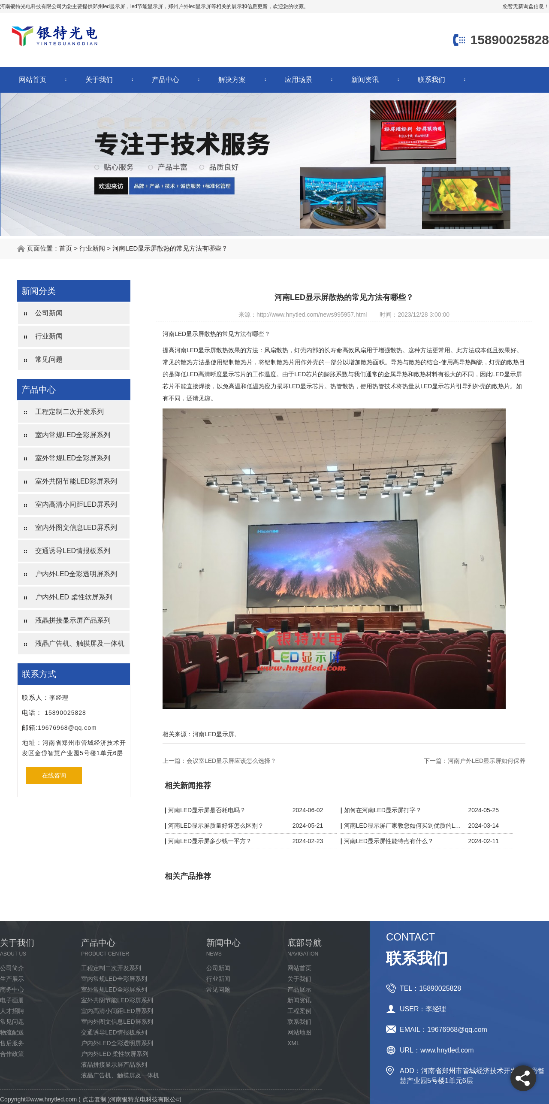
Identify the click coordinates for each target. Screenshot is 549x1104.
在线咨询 (54, 775)
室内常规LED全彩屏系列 (72, 435)
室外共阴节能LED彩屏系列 (76, 481)
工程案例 (299, 1010)
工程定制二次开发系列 (69, 411)
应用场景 (298, 79)
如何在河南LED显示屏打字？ (383, 810)
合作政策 (12, 1053)
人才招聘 (12, 1010)
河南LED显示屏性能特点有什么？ (389, 841)
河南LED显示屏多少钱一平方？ (210, 841)
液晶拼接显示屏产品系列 (73, 620)
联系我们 (431, 79)
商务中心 (12, 989)
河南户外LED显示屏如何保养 (486, 760)
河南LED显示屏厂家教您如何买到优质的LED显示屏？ (404, 825)
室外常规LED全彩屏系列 (72, 458)
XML (293, 1043)
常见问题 (49, 359)
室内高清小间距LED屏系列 (76, 504)
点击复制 (94, 1099)
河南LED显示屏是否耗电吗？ (207, 810)
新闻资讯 (365, 79)
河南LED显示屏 (213, 734)
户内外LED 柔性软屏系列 (73, 597)
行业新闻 (92, 248)
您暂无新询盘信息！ (526, 6)
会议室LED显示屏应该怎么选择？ (231, 760)
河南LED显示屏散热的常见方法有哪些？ (170, 248)
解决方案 (232, 79)
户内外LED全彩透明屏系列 (76, 574)
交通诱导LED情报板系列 (72, 550)
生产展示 (12, 978)
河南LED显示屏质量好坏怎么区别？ (216, 825)
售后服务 (12, 1043)
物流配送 (12, 1032)
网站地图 (299, 1032)
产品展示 (299, 989)
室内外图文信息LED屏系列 (76, 527)
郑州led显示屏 (109, 6)
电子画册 (12, 1000)
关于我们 (99, 79)
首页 (65, 248)
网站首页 (32, 79)
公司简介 (12, 968)
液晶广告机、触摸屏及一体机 (79, 643)
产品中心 (165, 79)
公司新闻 (49, 313)
